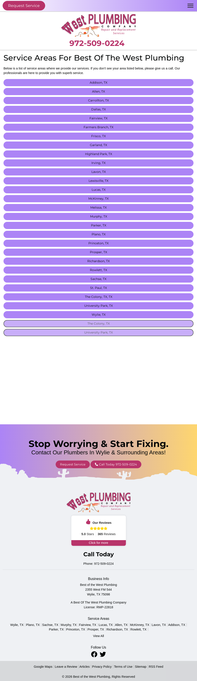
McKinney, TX (98, 199)
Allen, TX (98, 91)
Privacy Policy (102, 666)
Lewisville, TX (98, 181)
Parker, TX (98, 225)
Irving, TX (98, 163)
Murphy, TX (98, 216)
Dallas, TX (98, 109)
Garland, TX (98, 145)
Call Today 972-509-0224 (109, 464)
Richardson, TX (98, 261)
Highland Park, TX (98, 154)
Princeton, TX (98, 243)
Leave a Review (66, 666)
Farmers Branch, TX (98, 127)
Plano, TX (99, 234)
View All (98, 636)
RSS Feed (156, 666)
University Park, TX (98, 306)
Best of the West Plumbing (91, 676)
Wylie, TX (99, 315)
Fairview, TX (98, 118)
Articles (84, 666)
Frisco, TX (98, 136)
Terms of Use (123, 666)
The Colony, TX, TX (98, 297)
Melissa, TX (98, 207)
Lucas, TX (99, 190)
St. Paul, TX (98, 288)
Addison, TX (98, 82)
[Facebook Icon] (94, 654)
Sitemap (140, 666)
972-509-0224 (96, 43)
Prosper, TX (98, 252)
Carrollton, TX (98, 100)
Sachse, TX (98, 279)
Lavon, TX (98, 172)
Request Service (24, 5)
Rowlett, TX (98, 270)
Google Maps (43, 666)
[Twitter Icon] (103, 654)
